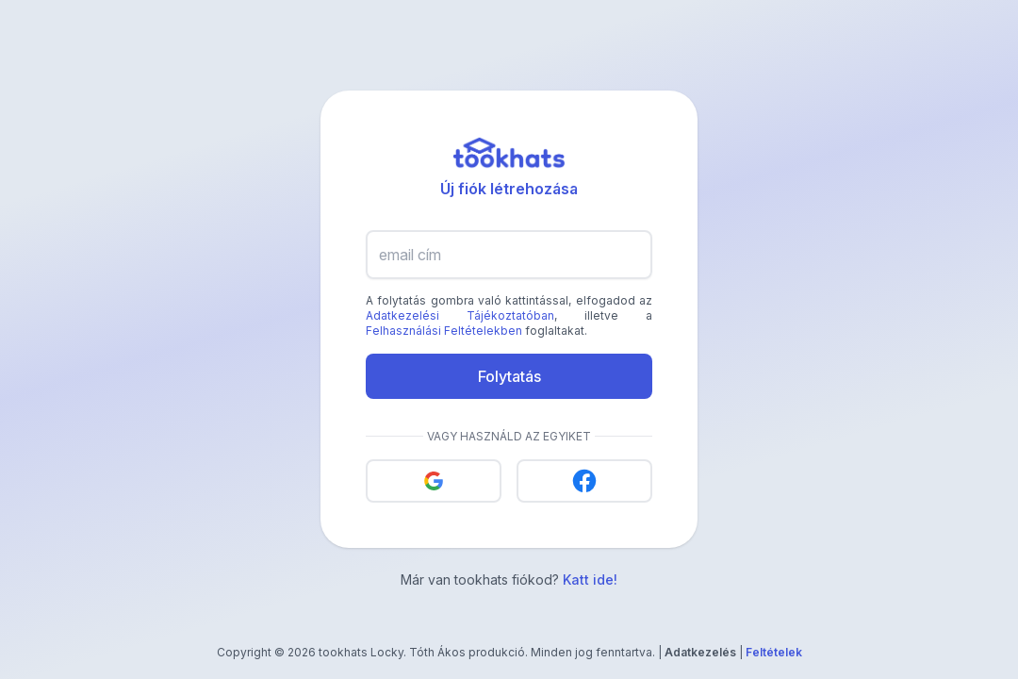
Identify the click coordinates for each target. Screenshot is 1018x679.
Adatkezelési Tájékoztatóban (460, 315)
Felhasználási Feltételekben (444, 330)
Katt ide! (590, 579)
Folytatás (509, 376)
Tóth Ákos (437, 652)
